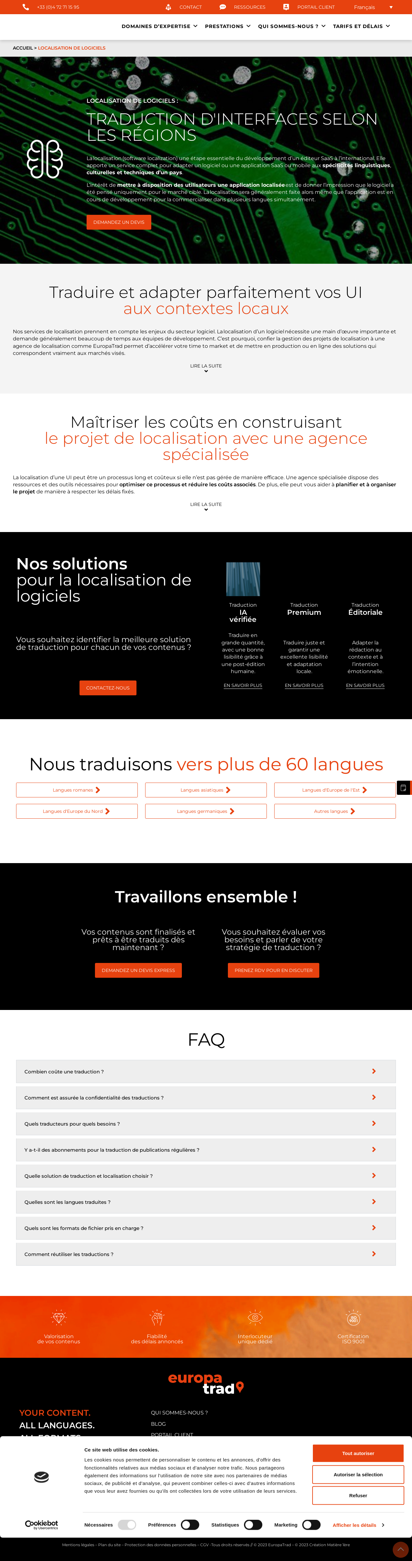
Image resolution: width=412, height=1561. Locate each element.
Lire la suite (206, 366)
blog (158, 1424)
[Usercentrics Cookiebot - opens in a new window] (42, 1548)
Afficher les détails (354, 1548)
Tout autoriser (358, 1476)
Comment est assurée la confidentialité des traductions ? (94, 1097)
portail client (172, 1435)
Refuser (358, 1518)
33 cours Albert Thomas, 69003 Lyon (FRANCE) (83, 1459)
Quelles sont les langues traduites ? (67, 1202)
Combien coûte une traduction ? (64, 1071)
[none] (373, 7)
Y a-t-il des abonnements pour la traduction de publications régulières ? (112, 1149)
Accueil (23, 48)
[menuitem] (373, 7)
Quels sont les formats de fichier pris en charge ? (84, 1228)
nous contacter (175, 1457)
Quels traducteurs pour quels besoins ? (72, 1123)
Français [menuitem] (364, 7)
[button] (206, 368)
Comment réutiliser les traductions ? (69, 1254)
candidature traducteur (189, 1446)
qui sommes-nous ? (179, 1413)
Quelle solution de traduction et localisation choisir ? (88, 1176)
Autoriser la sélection (358, 1497)
